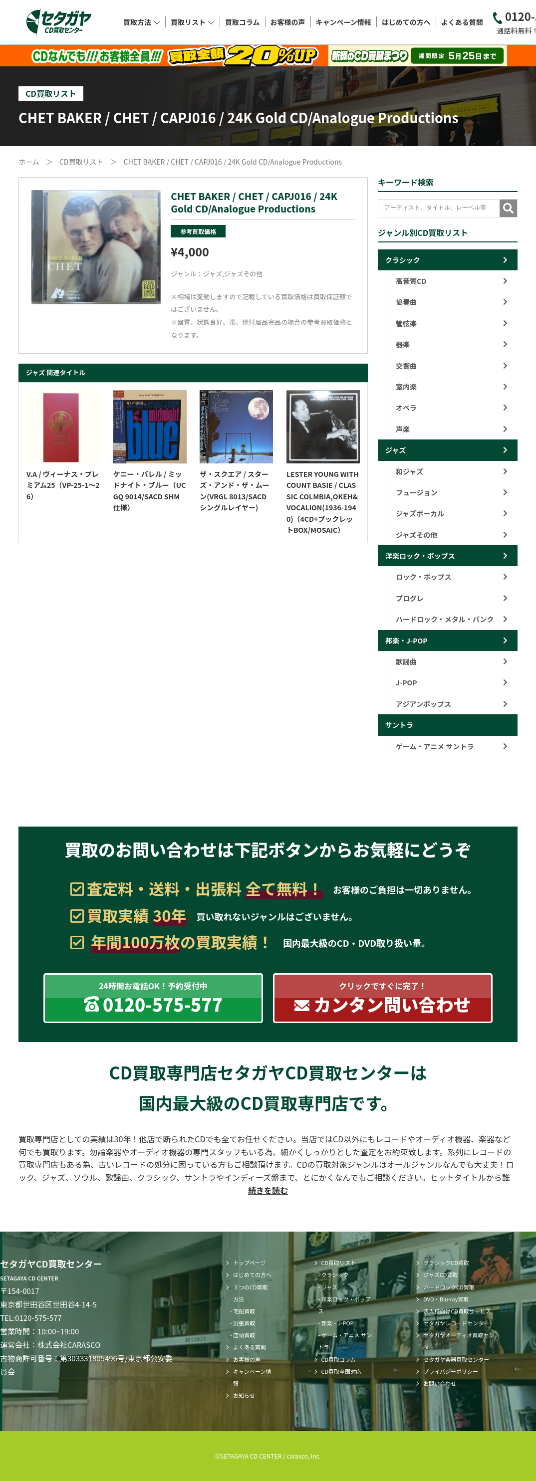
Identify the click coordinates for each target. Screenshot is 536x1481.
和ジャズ (452, 471)
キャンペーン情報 (343, 22)
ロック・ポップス (452, 577)
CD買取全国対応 (341, 1371)
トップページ (249, 1263)
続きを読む (268, 1190)
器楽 (452, 344)
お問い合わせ (439, 1383)
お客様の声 (287, 22)
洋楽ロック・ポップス (420, 556)
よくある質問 (462, 22)
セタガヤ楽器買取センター (456, 1359)
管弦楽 (452, 323)
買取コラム (242, 22)
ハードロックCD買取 (449, 1287)
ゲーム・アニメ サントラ (452, 746)
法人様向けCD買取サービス (457, 1311)
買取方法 (141, 22)
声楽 (452, 429)
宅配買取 (244, 1311)
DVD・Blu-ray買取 (446, 1299)
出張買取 (244, 1323)
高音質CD (452, 281)
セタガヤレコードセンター (456, 1323)
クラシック (402, 260)
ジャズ (212, 273)
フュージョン (452, 492)
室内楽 (452, 387)
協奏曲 (452, 302)
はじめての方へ (406, 22)
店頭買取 (244, 1335)
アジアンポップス (452, 704)
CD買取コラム (338, 1359)
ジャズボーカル (452, 513)
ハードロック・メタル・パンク (452, 619)
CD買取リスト (338, 1263)
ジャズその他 (243, 273)
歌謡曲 (452, 661)
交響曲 (452, 366)
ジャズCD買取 (440, 1274)
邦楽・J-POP (406, 640)
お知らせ (244, 1395)
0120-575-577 (38, 1317)
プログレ (452, 598)
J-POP (452, 682)
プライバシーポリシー (450, 1371)
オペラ (452, 408)
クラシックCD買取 (446, 1263)
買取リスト (193, 22)
